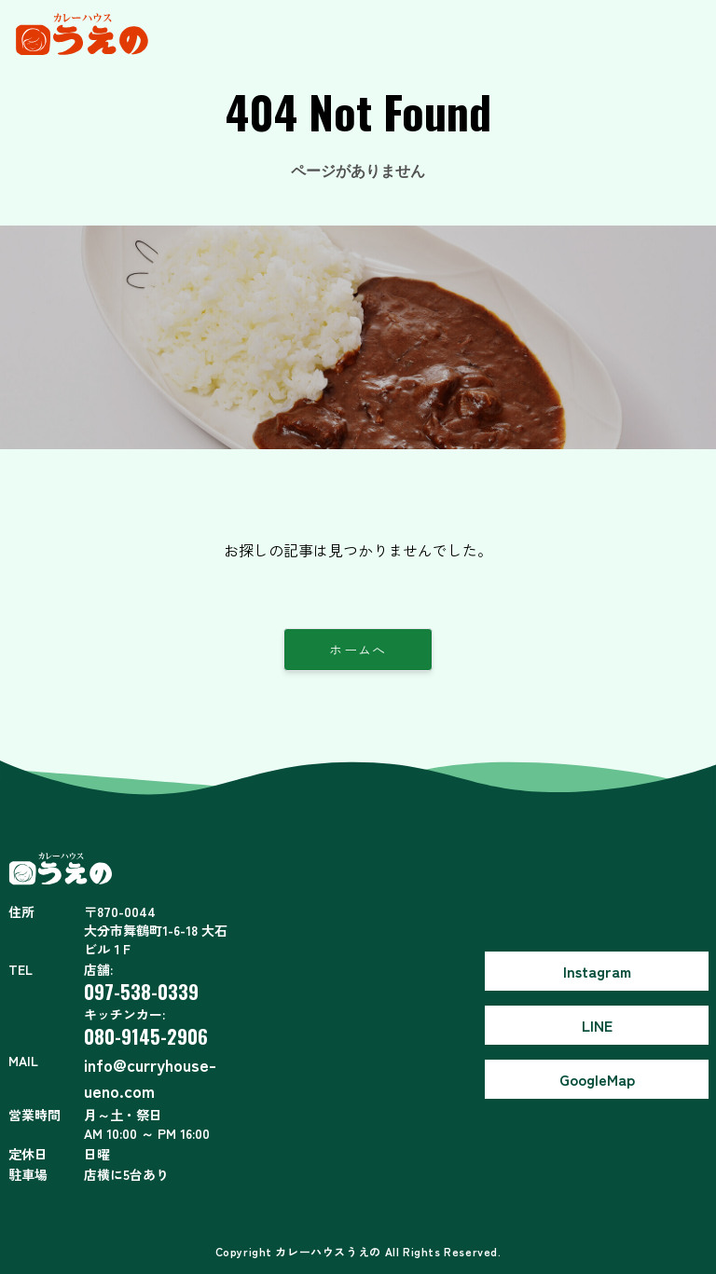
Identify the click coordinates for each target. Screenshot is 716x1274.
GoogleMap (597, 1079)
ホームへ (358, 649)
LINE (597, 1025)
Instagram (597, 971)
